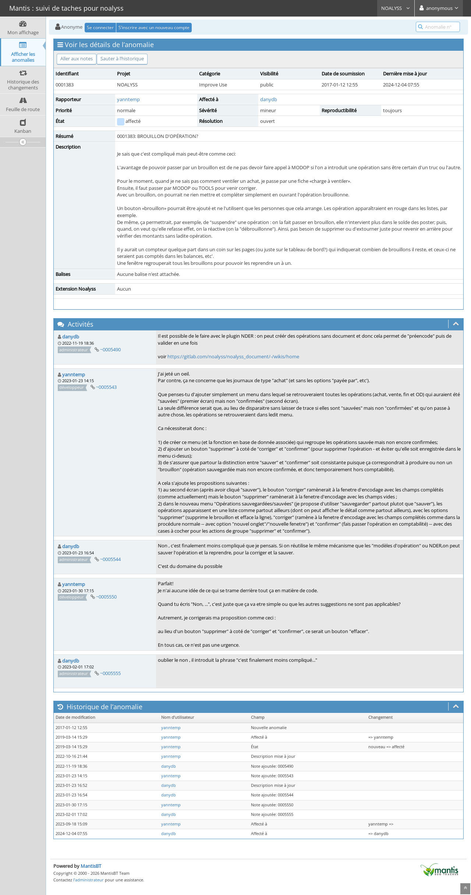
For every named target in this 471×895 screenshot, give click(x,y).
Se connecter (100, 27)
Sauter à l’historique (122, 58)
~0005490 (110, 349)
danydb (268, 99)
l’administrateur (88, 879)
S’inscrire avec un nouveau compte (154, 27)
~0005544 (110, 559)
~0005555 (110, 673)
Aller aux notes (76, 58)
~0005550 (106, 596)
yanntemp (128, 99)
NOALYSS (395, 8)
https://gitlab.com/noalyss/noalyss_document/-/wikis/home (233, 356)
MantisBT (91, 866)
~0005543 (106, 387)
